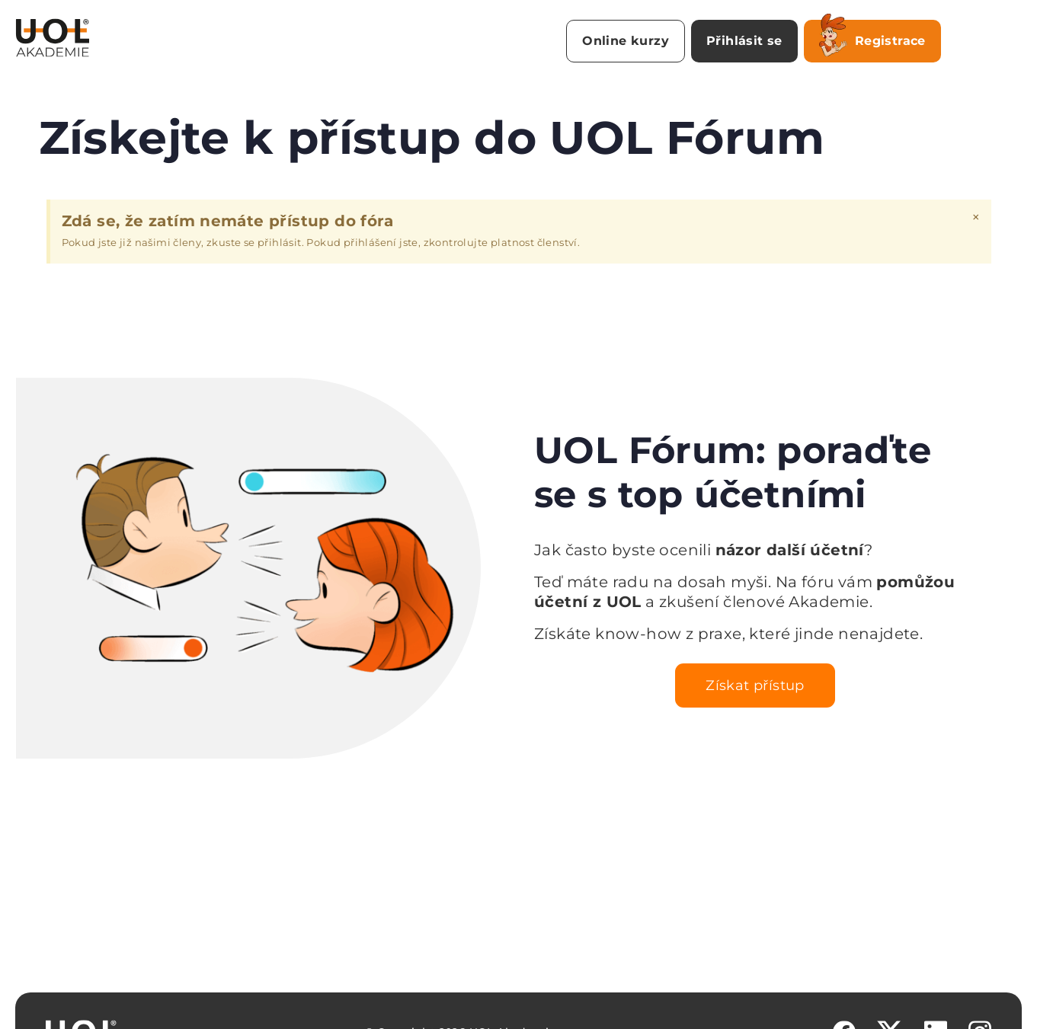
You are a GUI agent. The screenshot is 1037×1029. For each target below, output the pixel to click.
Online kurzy (625, 41)
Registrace (872, 38)
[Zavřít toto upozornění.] (976, 217)
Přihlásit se (744, 41)
